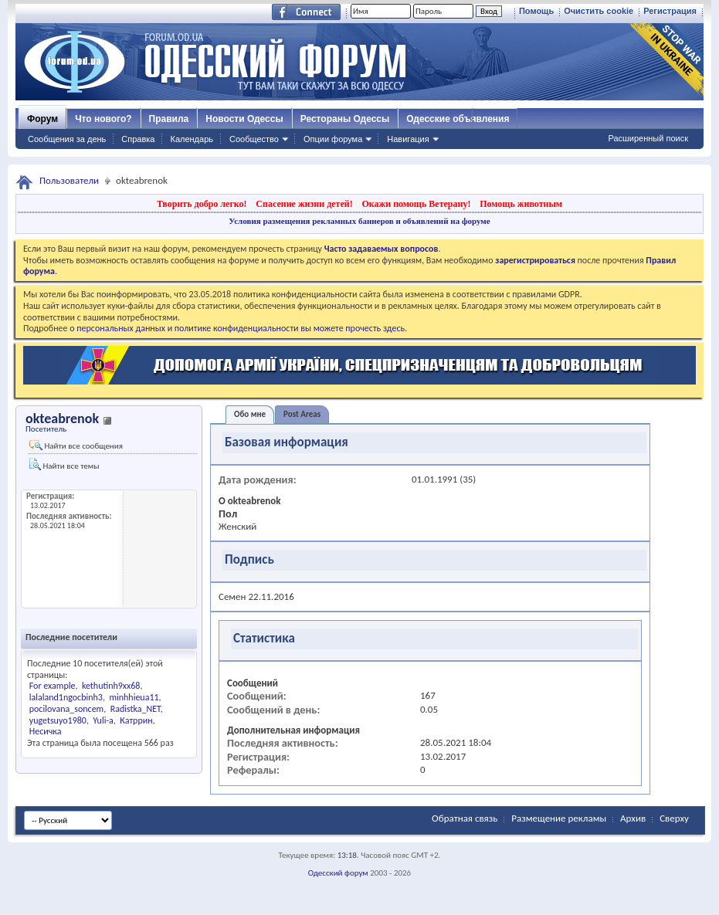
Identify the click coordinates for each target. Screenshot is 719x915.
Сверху (674, 818)
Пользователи (69, 180)
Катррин (136, 720)
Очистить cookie (598, 10)
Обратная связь (464, 818)
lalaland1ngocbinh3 (66, 697)
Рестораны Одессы (345, 119)
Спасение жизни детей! (304, 203)
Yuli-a (103, 720)
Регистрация (670, 10)
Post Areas (301, 414)
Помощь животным (521, 203)
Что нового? (103, 119)
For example (52, 685)
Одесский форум (338, 873)
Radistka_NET (135, 708)
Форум (42, 119)
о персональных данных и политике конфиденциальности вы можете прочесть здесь (237, 328)
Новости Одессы (244, 119)
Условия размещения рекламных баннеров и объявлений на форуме (359, 220)
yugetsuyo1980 (57, 720)
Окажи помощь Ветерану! (415, 203)
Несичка (45, 731)
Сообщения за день (67, 139)
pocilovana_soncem (66, 708)
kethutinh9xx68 (111, 685)
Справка (137, 139)
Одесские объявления (457, 119)
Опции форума (333, 139)
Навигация (408, 139)
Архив (633, 818)
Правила (169, 119)
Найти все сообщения (76, 445)
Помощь (536, 10)
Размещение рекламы (558, 818)
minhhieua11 (133, 697)
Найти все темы (64, 464)
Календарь (191, 139)
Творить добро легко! (202, 203)
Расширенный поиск (648, 138)
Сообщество (254, 139)
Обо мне (250, 414)
